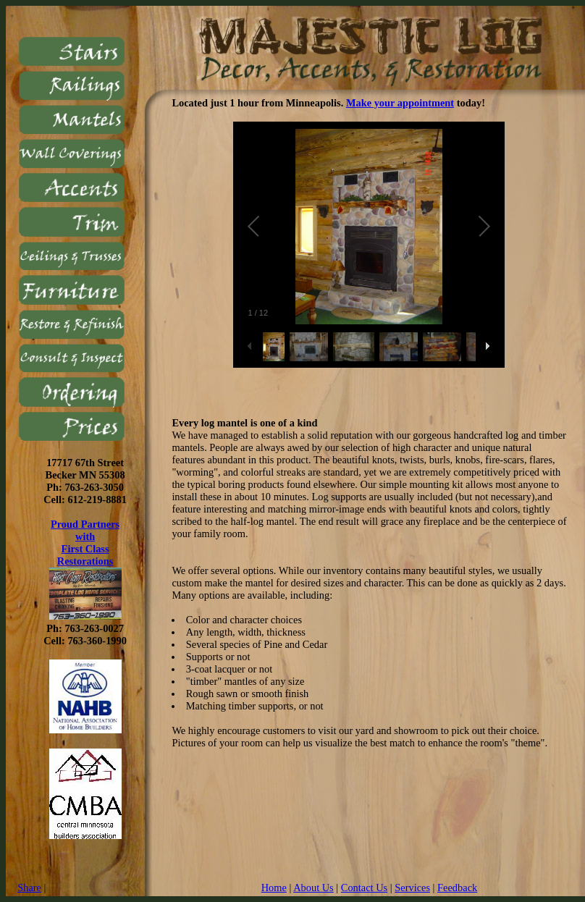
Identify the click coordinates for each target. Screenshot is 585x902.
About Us (313, 887)
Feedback (457, 887)
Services (412, 887)
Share (29, 887)
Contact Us (364, 887)
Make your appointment (400, 103)
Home (274, 887)
